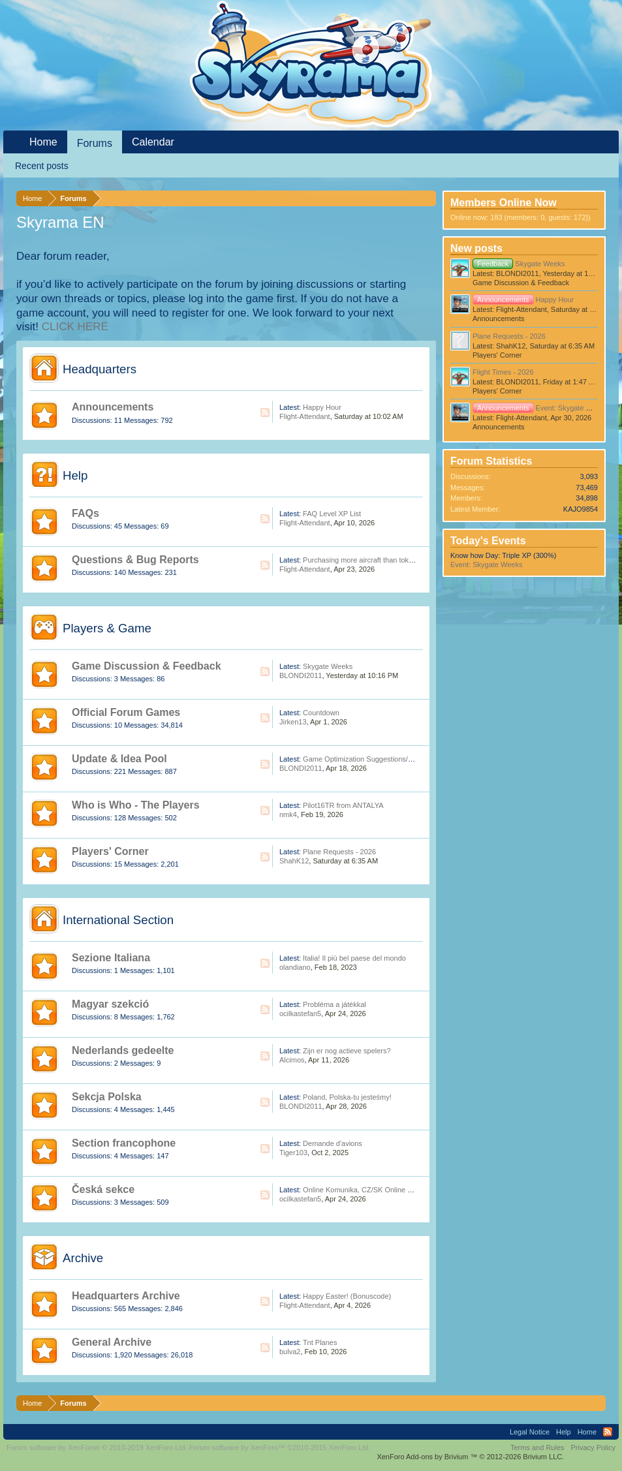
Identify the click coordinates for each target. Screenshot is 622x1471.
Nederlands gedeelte (123, 1050)
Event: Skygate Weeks (540, 408)
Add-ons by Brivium (470, 1457)
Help (75, 475)
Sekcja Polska (107, 1096)
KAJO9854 (580, 509)
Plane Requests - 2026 (339, 852)
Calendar (153, 141)
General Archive (111, 1342)
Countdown (321, 713)
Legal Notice (530, 1432)
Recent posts (42, 166)
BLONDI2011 (300, 675)
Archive (83, 1258)
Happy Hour (322, 407)
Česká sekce (103, 1189)
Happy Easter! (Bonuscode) (347, 1296)
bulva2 (289, 1351)
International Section (118, 920)
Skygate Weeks (327, 666)
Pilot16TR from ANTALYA (343, 805)
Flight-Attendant (304, 416)
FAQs (85, 513)
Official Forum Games (126, 712)
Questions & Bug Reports (135, 559)
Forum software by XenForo (97, 1447)
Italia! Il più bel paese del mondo (354, 958)
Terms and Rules (537, 1447)
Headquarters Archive (126, 1295)
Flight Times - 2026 (503, 372)
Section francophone (124, 1143)
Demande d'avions (332, 1143)
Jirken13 (293, 722)
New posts (476, 248)
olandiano (295, 967)
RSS (265, 412)
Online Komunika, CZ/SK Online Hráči (363, 1190)
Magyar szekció (110, 1004)
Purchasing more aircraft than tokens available (376, 560)
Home (43, 141)
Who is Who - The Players (136, 805)
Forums (94, 143)
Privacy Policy (593, 1447)
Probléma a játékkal (334, 1004)
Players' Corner (110, 851)
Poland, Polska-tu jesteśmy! (347, 1097)
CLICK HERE (75, 326)
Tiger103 (293, 1152)
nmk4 (288, 814)
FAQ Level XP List (332, 514)
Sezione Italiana (111, 957)
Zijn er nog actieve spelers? (347, 1051)
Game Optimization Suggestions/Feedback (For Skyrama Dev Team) (412, 759)
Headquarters (99, 369)
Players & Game (107, 628)
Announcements (112, 406)
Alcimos (292, 1060)
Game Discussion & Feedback (146, 666)
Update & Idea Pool (119, 758)
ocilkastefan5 (300, 1013)
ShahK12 (294, 861)
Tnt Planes (320, 1342)
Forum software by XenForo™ (280, 1447)
